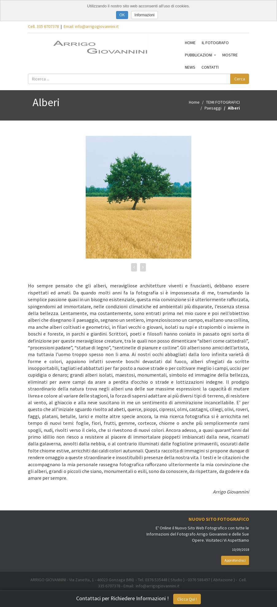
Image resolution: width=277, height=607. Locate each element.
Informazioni (144, 15)
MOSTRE (230, 55)
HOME (190, 42)
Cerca (239, 79)
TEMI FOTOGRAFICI (223, 102)
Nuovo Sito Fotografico (219, 519)
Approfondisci (235, 560)
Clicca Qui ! (187, 599)
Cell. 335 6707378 (43, 26)
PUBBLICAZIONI (200, 55)
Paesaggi (213, 108)
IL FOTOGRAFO (215, 42)
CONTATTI (210, 67)
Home (194, 102)
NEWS (190, 67)
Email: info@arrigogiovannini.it (91, 26)
